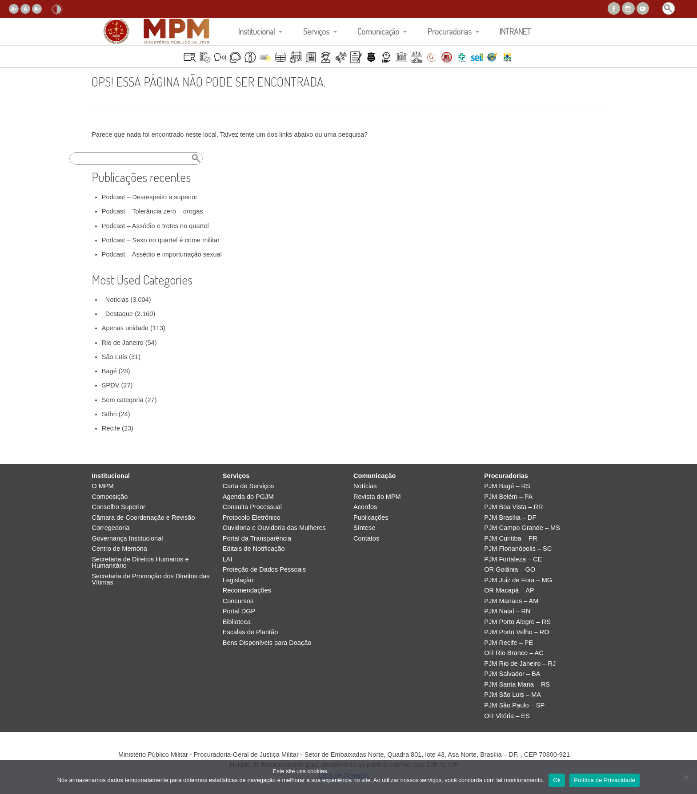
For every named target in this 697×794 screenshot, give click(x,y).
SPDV (111, 385)
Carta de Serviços (248, 486)
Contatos (366, 538)
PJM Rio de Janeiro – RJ (520, 663)
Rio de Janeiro (123, 342)
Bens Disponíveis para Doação (267, 643)
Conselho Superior (118, 507)
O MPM (102, 486)
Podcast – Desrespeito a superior (149, 197)
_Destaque (117, 313)
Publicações (370, 517)
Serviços (316, 31)
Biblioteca (237, 622)
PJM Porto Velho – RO (516, 632)
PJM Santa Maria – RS (517, 684)
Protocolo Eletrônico (251, 517)
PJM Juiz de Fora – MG (518, 580)
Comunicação (378, 31)
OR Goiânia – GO (509, 569)
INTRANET (515, 31)
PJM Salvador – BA (512, 674)
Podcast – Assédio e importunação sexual (162, 254)
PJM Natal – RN (507, 611)
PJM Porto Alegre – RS (517, 622)
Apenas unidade (125, 328)
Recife (111, 428)
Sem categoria (123, 399)
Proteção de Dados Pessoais (264, 569)
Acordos (365, 507)
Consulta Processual (252, 507)
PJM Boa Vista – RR (513, 507)
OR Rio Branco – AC (513, 653)
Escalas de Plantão (250, 632)
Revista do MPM (377, 497)
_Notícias (115, 299)
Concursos (238, 601)
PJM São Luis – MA (512, 694)
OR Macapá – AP (509, 590)
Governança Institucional (127, 538)
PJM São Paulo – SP (514, 705)
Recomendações (247, 590)
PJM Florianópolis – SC (518, 548)
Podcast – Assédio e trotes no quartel (155, 225)
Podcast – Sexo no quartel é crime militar (161, 240)
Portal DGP (239, 611)
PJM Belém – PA (508, 497)
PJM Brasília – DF (510, 517)
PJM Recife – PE (508, 643)
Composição (110, 497)
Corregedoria (110, 528)
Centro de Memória (119, 548)
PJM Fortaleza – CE (513, 559)
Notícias (365, 486)
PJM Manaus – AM (511, 601)
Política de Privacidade (604, 780)
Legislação (238, 580)
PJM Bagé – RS (507, 486)
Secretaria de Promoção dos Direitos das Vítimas (150, 579)
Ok (557, 780)
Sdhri (109, 414)
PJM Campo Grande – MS (522, 528)
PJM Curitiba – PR (510, 538)
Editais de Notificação (254, 548)
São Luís (114, 356)
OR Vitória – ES (506, 716)
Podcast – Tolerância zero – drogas (152, 211)
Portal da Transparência (257, 538)
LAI (227, 559)
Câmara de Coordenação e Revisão (143, 517)
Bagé (109, 371)
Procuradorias (450, 31)
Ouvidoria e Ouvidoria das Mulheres (274, 528)
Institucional (256, 31)
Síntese (364, 528)
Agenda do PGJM (248, 497)
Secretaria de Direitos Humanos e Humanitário (140, 562)
